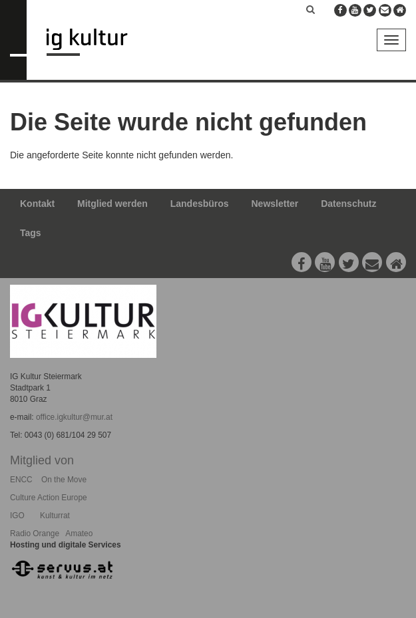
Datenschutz (348, 203)
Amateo (79, 533)
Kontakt (37, 203)
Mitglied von (42, 460)
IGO (17, 515)
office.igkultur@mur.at (74, 417)
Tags (30, 233)
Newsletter (275, 203)
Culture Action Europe (48, 497)
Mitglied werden (112, 203)
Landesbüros (199, 203)
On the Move (64, 479)
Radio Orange (34, 533)
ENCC (21, 479)
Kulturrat (55, 515)
